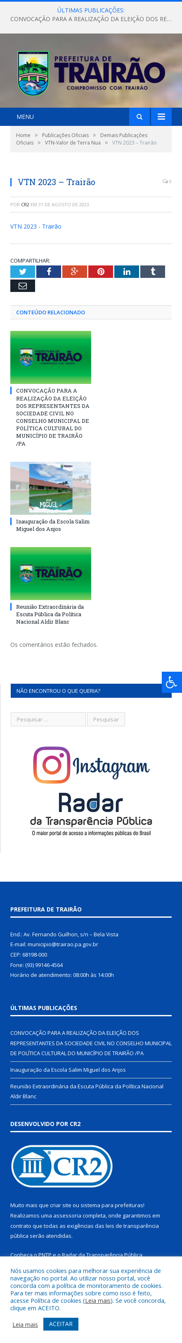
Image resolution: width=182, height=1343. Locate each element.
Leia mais (98, 1300)
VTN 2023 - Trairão (35, 230)
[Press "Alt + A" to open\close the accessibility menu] (172, 682)
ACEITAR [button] (61, 1324)
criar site (60, 1209)
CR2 (25, 208)
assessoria (67, 1219)
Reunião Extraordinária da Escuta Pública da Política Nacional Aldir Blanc (50, 618)
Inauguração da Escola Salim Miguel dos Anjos (53, 529)
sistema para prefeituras (111, 1209)
